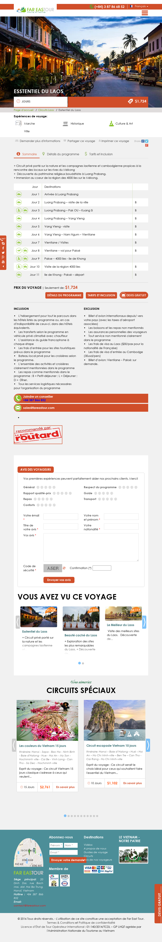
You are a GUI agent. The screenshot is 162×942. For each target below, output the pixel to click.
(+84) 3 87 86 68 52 (109, 6)
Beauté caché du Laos (81, 635)
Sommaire (27, 154)
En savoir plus (65, 787)
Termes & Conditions (60, 922)
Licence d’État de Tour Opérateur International (52, 927)
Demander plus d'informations (40, 141)
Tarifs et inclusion (99, 154)
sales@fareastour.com (38, 407)
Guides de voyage (96, 852)
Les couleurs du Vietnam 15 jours (42, 745)
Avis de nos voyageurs (98, 859)
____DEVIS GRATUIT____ (159, 904)
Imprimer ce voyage (115, 141)
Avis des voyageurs (35, 469)
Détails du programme (60, 154)
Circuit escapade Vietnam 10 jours (111, 745)
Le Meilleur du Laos (120, 625)
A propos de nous (95, 848)
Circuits (88, 855)
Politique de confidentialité (97, 922)
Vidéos (88, 844)
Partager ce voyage (81, 141)
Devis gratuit (133, 295)
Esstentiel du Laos (34, 631)
